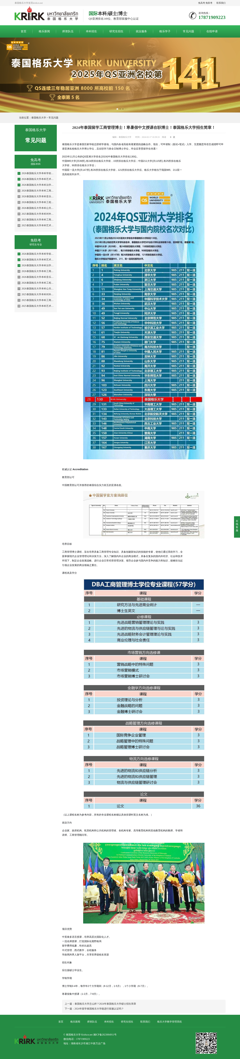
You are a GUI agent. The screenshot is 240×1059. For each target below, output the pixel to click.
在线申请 (212, 31)
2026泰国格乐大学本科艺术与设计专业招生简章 (36, 179)
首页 (23, 31)
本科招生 (91, 31)
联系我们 (221, 3)
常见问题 (188, 31)
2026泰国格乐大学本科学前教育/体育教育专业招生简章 (36, 173)
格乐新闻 (44, 31)
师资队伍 (67, 31)
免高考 (201, 3)
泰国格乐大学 (38, 117)
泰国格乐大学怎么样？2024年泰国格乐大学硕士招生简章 (105, 1003)
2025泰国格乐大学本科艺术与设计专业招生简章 (36, 225)
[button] (117, 109)
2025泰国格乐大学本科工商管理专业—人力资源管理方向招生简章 (36, 219)
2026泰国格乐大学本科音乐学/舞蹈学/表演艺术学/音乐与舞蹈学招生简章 (36, 196)
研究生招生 (116, 31)
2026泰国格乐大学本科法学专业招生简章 (36, 185)
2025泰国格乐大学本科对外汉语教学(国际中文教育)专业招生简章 (36, 214)
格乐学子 (165, 31)
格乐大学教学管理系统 (169, 1021)
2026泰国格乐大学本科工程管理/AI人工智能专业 (36, 202)
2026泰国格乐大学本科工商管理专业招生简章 (36, 190)
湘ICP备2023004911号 (105, 1034)
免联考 (209, 3)
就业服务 (141, 31)
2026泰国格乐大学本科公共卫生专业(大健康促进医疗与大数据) (36, 208)
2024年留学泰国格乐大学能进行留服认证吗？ (99, 1008)
